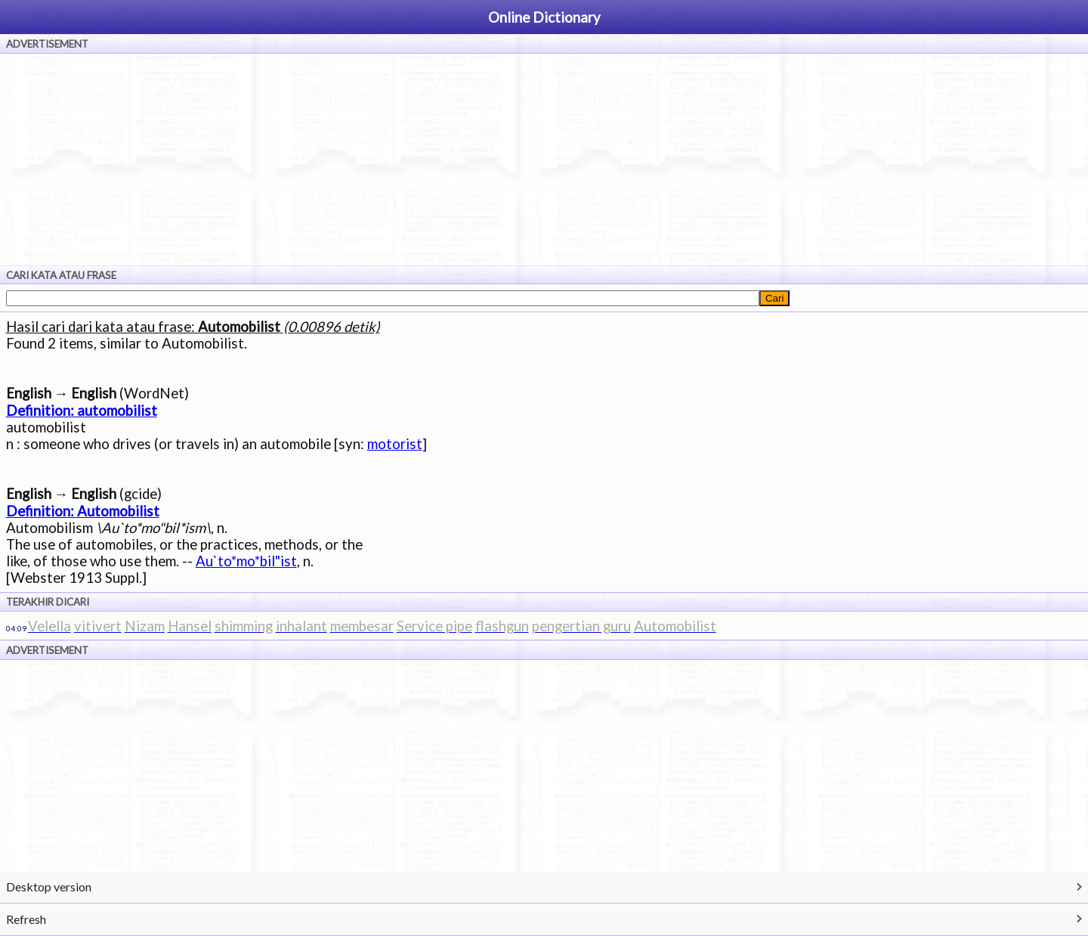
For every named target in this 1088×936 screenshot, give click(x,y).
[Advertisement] (544, 159)
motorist (394, 443)
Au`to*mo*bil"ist (246, 561)
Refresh (26, 919)
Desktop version (48, 886)
